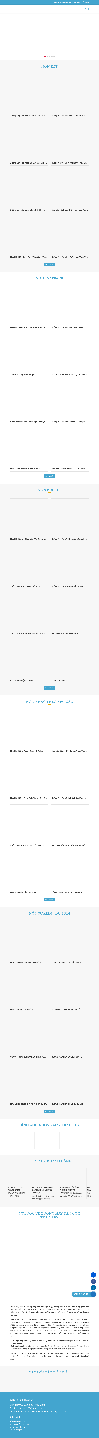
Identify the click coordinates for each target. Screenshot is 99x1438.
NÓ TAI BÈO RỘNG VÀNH (21, 681)
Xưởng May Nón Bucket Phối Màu (25, 586)
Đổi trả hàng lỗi (16, 1430)
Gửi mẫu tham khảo (18, 1421)
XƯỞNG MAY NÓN (59, 681)
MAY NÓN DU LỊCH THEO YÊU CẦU (25, 963)
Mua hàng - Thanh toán (19, 1424)
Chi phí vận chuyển (17, 1427)
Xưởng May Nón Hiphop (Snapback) (67, 327)
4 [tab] (51, 56)
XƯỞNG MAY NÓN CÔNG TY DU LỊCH (68, 1104)
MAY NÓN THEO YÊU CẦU (21, 1010)
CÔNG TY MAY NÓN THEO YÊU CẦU (67, 892)
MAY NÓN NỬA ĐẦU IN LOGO (23, 892)
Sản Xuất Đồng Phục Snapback (24, 375)
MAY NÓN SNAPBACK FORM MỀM (25, 469)
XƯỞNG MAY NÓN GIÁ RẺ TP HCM (67, 963)
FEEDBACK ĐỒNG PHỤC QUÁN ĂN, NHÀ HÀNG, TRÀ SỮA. (21, 1190)
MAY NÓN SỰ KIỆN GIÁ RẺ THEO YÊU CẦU (28, 1104)
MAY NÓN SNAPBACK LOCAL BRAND (68, 469)
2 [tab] (47, 56)
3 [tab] (49, 56)
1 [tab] (44, 56)
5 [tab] (54, 56)
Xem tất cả (49, 264)
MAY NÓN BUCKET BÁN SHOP (65, 633)
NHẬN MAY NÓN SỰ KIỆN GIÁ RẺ (66, 1010)
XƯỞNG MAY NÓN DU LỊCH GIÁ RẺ (67, 1057)
